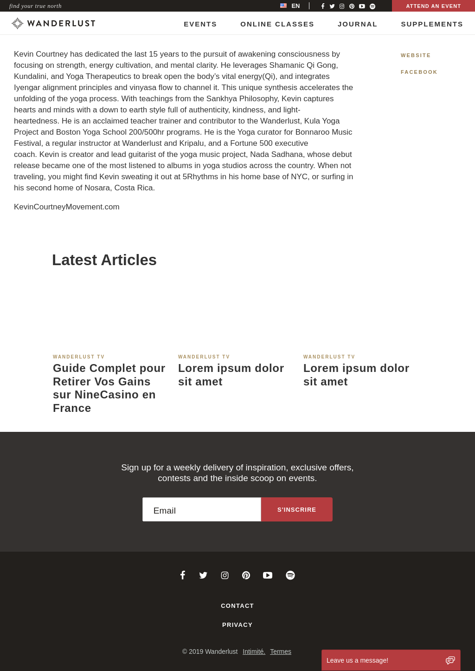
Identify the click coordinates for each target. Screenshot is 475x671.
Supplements (432, 24)
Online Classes (277, 24)
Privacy (237, 624)
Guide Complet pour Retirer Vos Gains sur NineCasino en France (109, 388)
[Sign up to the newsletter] (297, 509)
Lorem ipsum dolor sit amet (231, 375)
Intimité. (254, 651)
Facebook (419, 72)
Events (200, 24)
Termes (280, 651)
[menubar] (299, 6)
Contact (237, 605)
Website (416, 55)
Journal (358, 24)
